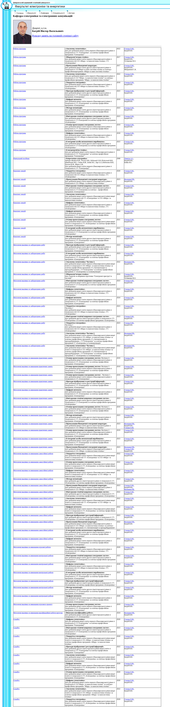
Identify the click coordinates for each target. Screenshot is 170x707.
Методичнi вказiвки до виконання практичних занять (33, 358)
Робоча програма (19, 49)
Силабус (16, 619)
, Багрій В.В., (129, 425)
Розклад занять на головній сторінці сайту (55, 35)
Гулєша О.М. (129, 49)
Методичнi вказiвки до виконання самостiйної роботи (33, 454)
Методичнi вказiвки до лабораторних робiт (29, 245)
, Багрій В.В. (129, 50)
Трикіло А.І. (128, 158)
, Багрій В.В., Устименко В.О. (130, 59)
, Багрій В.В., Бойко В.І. (129, 160)
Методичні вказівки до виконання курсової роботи (32, 547)
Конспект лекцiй (19, 171)
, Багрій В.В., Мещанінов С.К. (130, 67)
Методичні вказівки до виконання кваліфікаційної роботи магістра (38, 613)
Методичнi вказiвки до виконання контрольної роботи (33, 556)
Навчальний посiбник (21, 158)
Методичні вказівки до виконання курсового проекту (32, 604)
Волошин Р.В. (129, 179)
